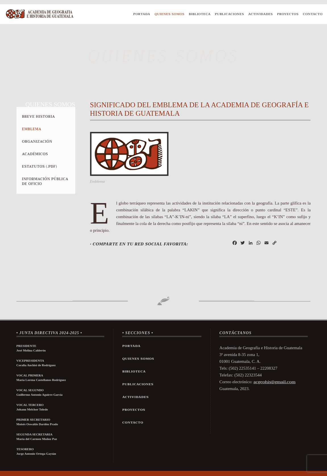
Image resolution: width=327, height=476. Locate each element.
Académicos (35, 154)
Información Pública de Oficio (45, 181)
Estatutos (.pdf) (39, 166)
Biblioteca (200, 14)
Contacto (313, 14)
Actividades (260, 14)
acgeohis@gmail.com (274, 382)
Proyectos (288, 14)
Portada (141, 14)
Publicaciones (229, 14)
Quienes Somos (170, 14)
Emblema (31, 129)
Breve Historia (38, 116)
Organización (37, 141)
